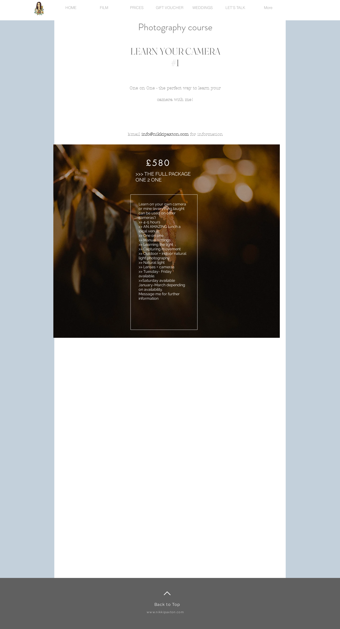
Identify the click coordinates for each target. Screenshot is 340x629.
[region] (166, 241)
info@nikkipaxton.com (165, 134)
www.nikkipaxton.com (165, 612)
